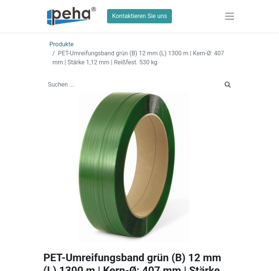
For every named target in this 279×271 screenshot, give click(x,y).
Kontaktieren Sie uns (139, 16)
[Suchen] (228, 85)
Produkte (61, 44)
